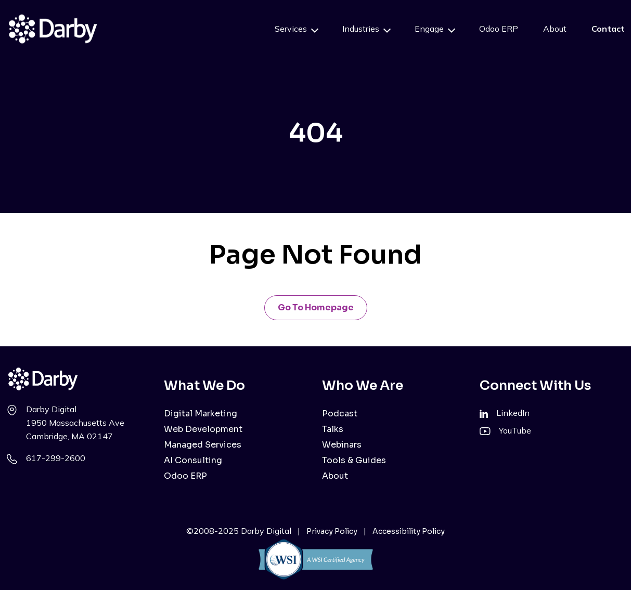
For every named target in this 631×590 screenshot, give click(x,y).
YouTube (515, 430)
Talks (332, 429)
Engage (429, 28)
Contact (608, 28)
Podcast (339, 413)
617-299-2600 (55, 458)
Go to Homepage (316, 307)
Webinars (342, 444)
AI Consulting (193, 460)
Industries (360, 28)
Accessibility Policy (408, 531)
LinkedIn (513, 413)
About (554, 28)
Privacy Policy (331, 531)
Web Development (203, 429)
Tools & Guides (354, 460)
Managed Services (202, 444)
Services (291, 28)
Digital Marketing (200, 413)
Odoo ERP (498, 28)
